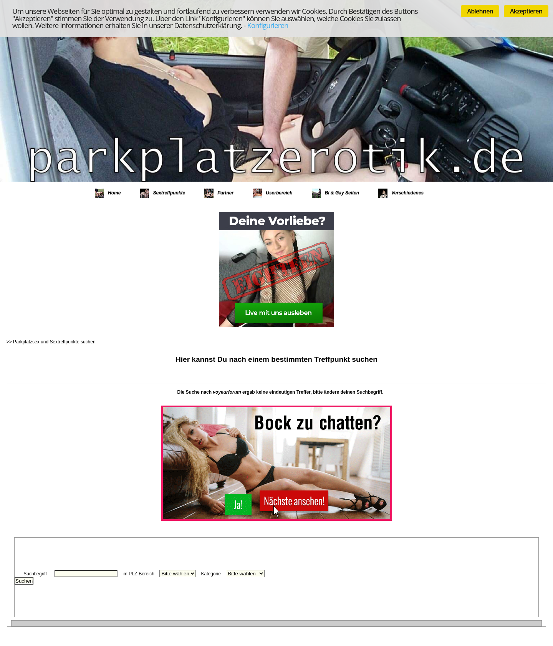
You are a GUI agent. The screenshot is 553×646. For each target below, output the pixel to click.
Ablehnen (480, 11)
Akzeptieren (526, 11)
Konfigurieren (267, 25)
